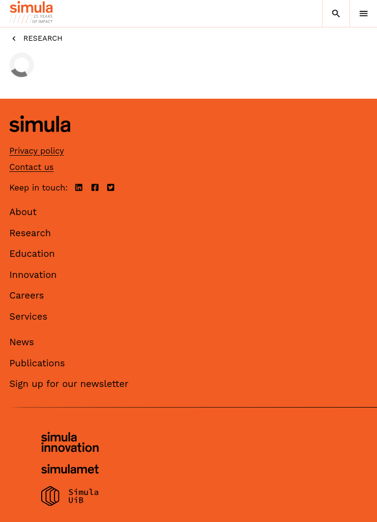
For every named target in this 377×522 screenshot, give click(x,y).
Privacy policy (36, 151)
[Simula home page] (39, 139)
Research (35, 38)
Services (28, 316)
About (23, 212)
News (21, 342)
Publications (37, 363)
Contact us (31, 167)
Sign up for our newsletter (69, 383)
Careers (26, 295)
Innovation (33, 274)
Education (32, 253)
